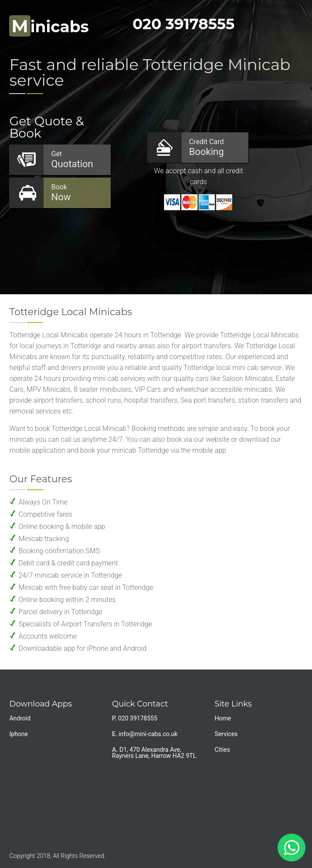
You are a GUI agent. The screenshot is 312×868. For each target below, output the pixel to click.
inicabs (48, 26)
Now (76, 192)
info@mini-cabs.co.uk (148, 733)
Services (226, 733)
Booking (214, 147)
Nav (292, 24)
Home (223, 718)
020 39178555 (183, 24)
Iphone (18, 733)
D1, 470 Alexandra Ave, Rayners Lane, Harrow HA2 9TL (154, 752)
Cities (222, 749)
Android (20, 718)
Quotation (76, 159)
